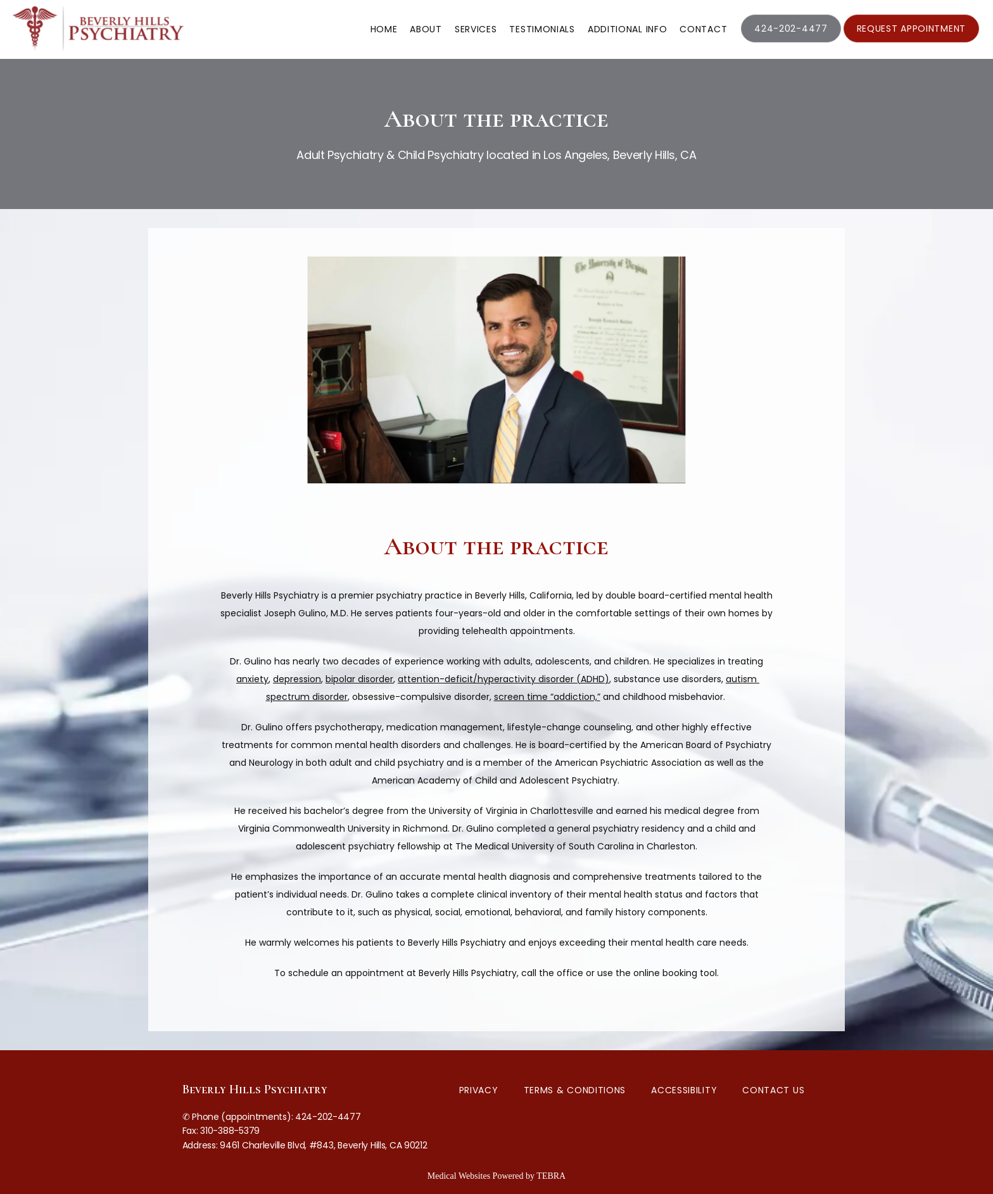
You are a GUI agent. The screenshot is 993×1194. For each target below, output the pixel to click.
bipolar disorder (359, 679)
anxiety (252, 679)
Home (384, 29)
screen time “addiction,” (547, 696)
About (426, 29)
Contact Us (773, 1090)
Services (476, 29)
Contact (703, 29)
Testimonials (541, 29)
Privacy (478, 1090)
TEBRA (551, 1176)
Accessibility (684, 1090)
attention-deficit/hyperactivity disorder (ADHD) (503, 679)
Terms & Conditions (575, 1090)
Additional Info (627, 29)
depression (297, 679)
